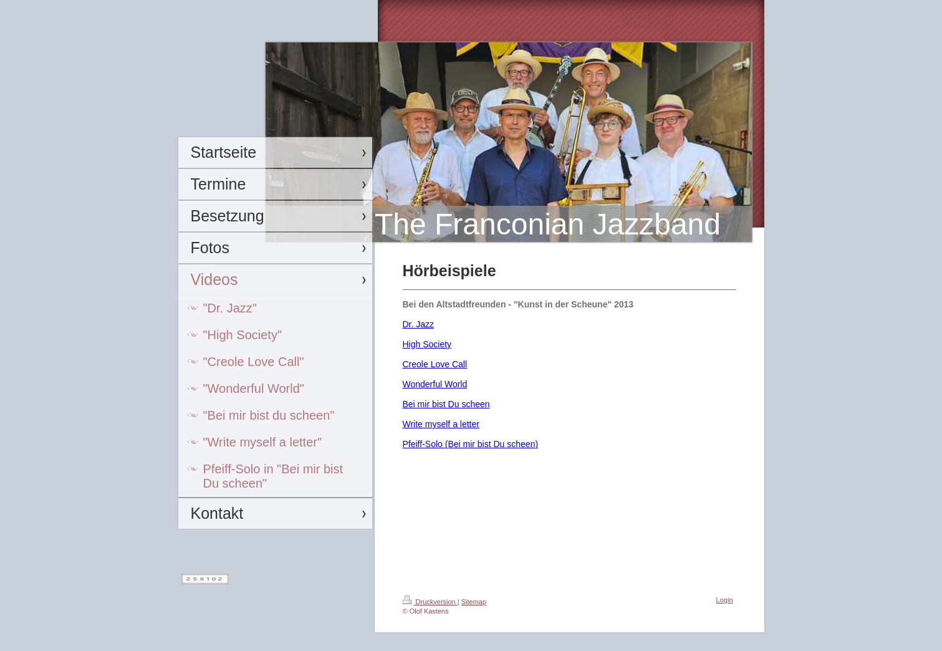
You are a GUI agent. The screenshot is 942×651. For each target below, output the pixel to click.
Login (724, 600)
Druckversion (430, 601)
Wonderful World (435, 384)
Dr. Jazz (419, 324)
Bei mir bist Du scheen (446, 404)
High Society (427, 344)
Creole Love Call (435, 364)
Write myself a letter (441, 424)
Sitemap (473, 601)
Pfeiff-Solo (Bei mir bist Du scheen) (471, 444)
